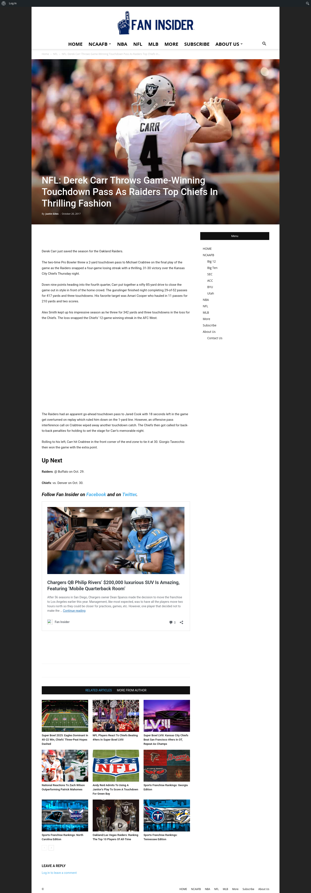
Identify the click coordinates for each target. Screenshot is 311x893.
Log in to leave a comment (59, 872)
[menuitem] (3, 3)
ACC (210, 281)
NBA (122, 44)
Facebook (96, 494)
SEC (209, 274)
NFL (137, 44)
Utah (210, 293)
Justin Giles (51, 213)
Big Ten (212, 268)
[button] (264, 44)
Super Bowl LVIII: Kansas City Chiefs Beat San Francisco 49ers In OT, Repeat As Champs (166, 739)
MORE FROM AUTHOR (131, 690)
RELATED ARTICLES (98, 690)
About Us (229, 44)
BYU (210, 287)
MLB (153, 44)
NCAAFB (100, 44)
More (171, 44)
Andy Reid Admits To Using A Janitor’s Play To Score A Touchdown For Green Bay (115, 789)
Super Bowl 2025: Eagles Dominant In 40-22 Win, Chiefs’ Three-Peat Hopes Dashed (65, 739)
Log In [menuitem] (13, 3)
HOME (75, 44)
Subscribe (197, 44)
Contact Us (214, 338)
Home (45, 54)
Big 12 (211, 261)
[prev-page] (44, 847)
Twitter (129, 494)
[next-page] (51, 847)
